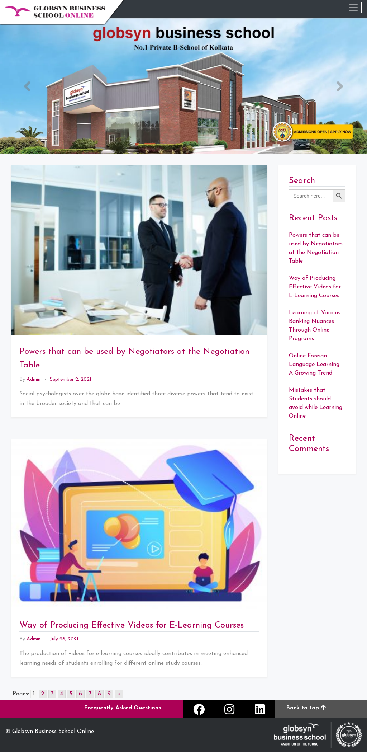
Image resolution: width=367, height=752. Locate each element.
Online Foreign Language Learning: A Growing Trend (314, 364)
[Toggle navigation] (353, 7)
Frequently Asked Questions (122, 708)
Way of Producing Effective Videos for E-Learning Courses (131, 625)
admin (33, 379)
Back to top (306, 708)
